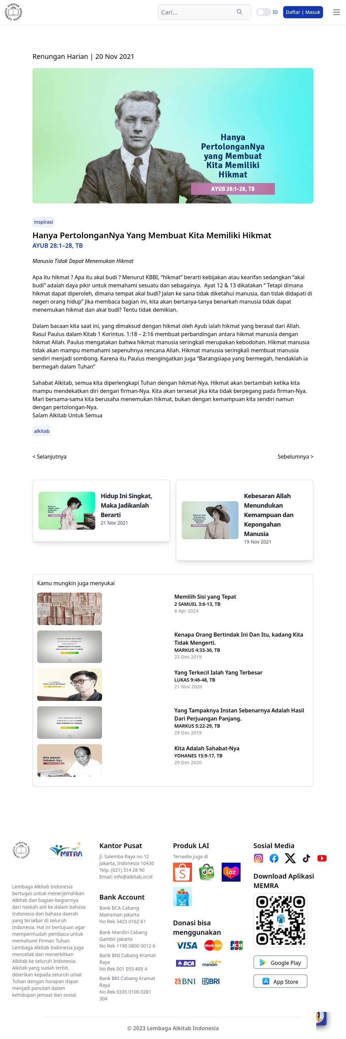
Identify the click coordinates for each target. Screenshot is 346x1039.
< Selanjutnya (49, 456)
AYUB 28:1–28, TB (57, 245)
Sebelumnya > (296, 456)
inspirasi (43, 222)
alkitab (41, 431)
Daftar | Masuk (303, 12)
